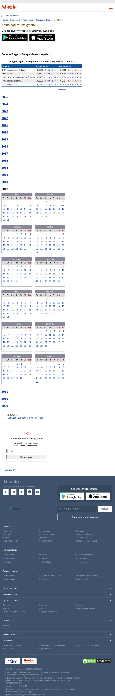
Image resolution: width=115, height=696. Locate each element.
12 (17, 209)
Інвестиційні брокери (84, 534)
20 (21, 213)
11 (12, 209)
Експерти (43, 608)
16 (4, 213)
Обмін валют (8, 576)
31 (8, 220)
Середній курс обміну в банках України (26, 418)
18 (12, 213)
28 (25, 216)
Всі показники (12, 15)
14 (25, 209)
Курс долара (44, 531)
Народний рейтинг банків (86, 541)
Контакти (43, 605)
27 (21, 216)
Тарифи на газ (82, 538)
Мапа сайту (10, 470)
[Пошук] (105, 509)
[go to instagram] (29, 492)
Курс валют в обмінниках (50, 576)
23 (4, 216)
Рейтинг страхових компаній (88, 645)
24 (8, 216)
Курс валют (8, 531)
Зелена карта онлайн (12, 645)
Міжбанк (6, 538)
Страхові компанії (47, 649)
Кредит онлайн (45, 541)
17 (8, 213)
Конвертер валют (10, 541)
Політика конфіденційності (14, 612)
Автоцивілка (8, 649)
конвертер (62, 89)
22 (30, 213)
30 (4, 220)
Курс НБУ (7, 534)
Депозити (43, 538)
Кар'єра (6, 608)
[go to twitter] (21, 492)
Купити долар (9, 579)
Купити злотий (82, 579)
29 (30, 216)
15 (30, 209)
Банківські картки (46, 534)
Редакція (79, 605)
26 (17, 216)
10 (8, 209)
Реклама (6, 625)
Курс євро (80, 531)
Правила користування (85, 608)
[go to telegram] (13, 492)
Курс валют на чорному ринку (88, 576)
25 (12, 216)
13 (21, 209)
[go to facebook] (6, 492)
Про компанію (9, 605)
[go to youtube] (37, 492)
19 (17, 213)
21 (25, 213)
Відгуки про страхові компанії (52, 645)
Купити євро (44, 579)
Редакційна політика (48, 612)
